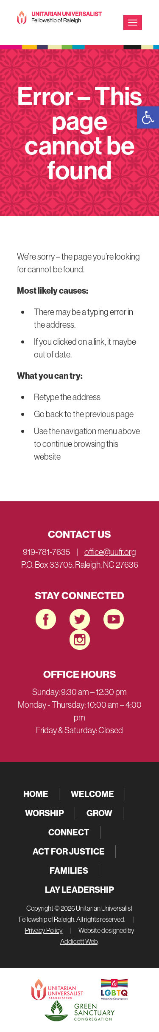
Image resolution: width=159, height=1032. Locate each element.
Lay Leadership (79, 889)
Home (35, 794)
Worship (44, 813)
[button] (148, 117)
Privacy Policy (44, 930)
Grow (99, 813)
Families (69, 870)
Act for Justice (69, 851)
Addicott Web (79, 941)
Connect (68, 832)
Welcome (92, 794)
